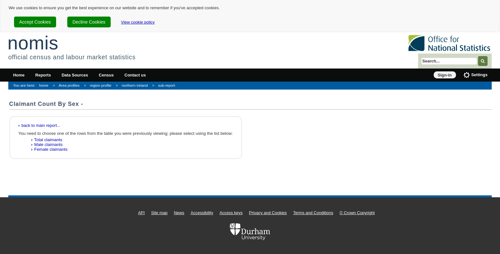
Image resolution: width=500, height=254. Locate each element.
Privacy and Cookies (268, 212)
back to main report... (40, 125)
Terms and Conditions (313, 212)
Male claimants (48, 144)
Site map (159, 212)
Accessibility (202, 212)
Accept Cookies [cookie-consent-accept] (35, 22)
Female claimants (50, 149)
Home (19, 75)
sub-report (166, 85)
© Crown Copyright (357, 212)
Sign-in (445, 75)
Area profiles (69, 85)
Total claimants (48, 139)
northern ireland (135, 85)
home (43, 85)
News (179, 212)
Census (106, 75)
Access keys (231, 212)
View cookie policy (138, 22)
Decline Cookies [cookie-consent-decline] (88, 22)
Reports (43, 75)
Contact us (135, 75)
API (141, 212)
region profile (101, 85)
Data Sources (75, 75)
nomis (32, 43)
